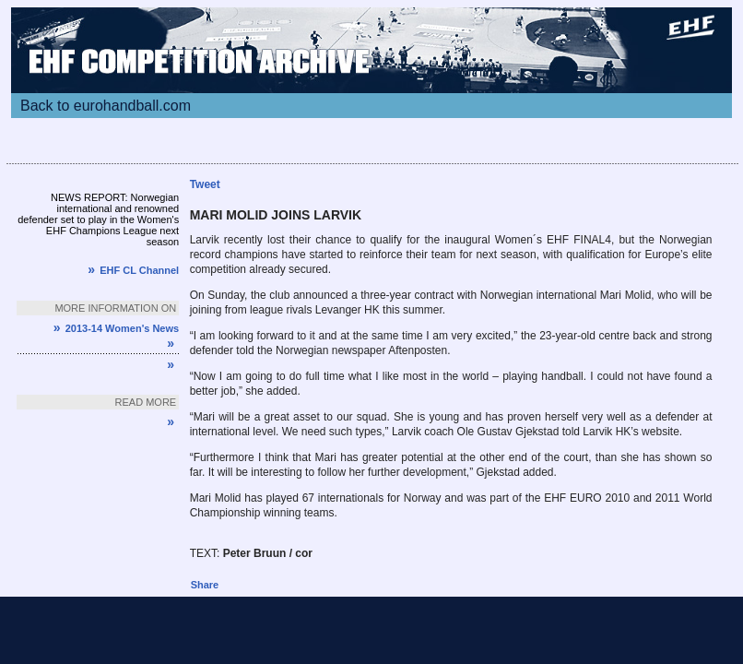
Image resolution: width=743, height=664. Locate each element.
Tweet (205, 184)
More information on (115, 308)
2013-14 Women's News (116, 328)
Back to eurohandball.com (105, 105)
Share (205, 584)
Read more (146, 402)
